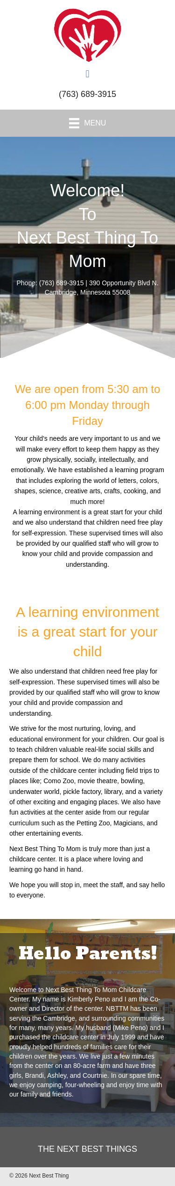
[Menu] (88, 123)
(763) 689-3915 (87, 94)
